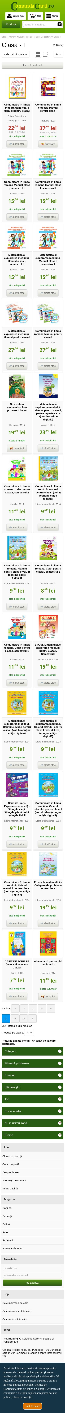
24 (58, 54)
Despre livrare (10, 1172)
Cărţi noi (7, 1207)
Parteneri (7, 1240)
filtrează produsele (32, 65)
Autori (5, 1232)
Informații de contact (14, 1180)
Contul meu (15, 16)
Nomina (45, 973)
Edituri (6, 1224)
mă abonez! (32, 1282)
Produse (11, 24)
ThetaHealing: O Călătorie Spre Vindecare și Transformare (28, 1340)
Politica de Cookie (23, 1384)
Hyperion (13, 425)
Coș (35, 16)
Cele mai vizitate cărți (14, 1319)
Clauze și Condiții (35, 1388)
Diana (13, 973)
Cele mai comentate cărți (16, 1311)
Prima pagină (10, 1188)
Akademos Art (44, 659)
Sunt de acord (32, 1406)
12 (23, 1018)
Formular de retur (12, 1248)
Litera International (45, 504)
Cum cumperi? (10, 1164)
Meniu (52, 16)
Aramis (44, 425)
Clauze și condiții (12, 1156)
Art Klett (45, 120)
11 (14, 1018)
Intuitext (13, 193)
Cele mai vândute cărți (15, 1302)
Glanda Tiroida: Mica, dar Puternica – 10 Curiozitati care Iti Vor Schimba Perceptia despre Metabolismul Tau (32, 1352)
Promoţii (7, 1216)
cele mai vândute (15, 54)
